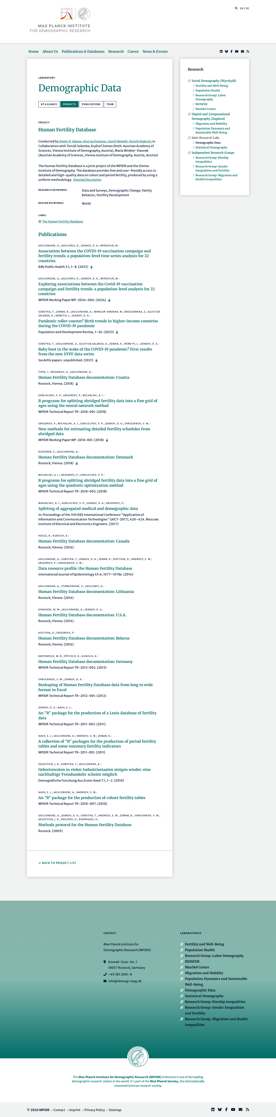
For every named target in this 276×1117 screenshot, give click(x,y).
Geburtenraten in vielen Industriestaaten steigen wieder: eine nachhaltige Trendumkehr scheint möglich (94, 772)
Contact (59, 1110)
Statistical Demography (211, 147)
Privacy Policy (95, 1110)
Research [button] (116, 51)
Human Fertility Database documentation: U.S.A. (82, 615)
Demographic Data (208, 142)
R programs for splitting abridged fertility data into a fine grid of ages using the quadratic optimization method (97, 483)
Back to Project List (59, 863)
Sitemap (115, 1110)
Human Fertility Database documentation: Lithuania (86, 591)
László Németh (117, 141)
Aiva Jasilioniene (94, 141)
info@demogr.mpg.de (125, 981)
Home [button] (33, 51)
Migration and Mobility (211, 123)
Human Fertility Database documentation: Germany (85, 661)
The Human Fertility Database (62, 221)
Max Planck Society (164, 1081)
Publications (91, 104)
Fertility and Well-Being (212, 85)
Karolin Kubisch (140, 141)
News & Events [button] (155, 51)
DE (247, 8)
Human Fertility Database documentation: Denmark (85, 457)
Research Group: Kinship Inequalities (215, 1002)
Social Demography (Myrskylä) (214, 81)
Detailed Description (87, 180)
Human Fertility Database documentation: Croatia (83, 377)
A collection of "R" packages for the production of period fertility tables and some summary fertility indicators (97, 744)
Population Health (208, 90)
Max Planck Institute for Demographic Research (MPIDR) (120, 1077)
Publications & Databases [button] (83, 51)
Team (110, 104)
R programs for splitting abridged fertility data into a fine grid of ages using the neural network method (97, 403)
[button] (236, 8)
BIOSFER (201, 104)
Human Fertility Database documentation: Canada (84, 541)
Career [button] (133, 51)
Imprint (74, 1110)
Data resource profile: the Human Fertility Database (85, 568)
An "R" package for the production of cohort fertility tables (91, 797)
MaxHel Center (206, 109)
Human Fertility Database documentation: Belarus (84, 638)
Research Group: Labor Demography (214, 956)
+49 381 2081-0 (120, 974)
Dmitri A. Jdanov (70, 141)
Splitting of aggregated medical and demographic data (88, 508)
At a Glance (49, 104)
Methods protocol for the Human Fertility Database (84, 824)
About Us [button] (50, 51)
